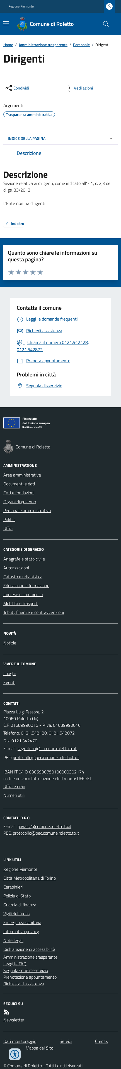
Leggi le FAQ (14, 963)
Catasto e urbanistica (22, 576)
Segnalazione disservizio (25, 970)
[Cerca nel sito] (104, 24)
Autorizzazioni (16, 567)
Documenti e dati (19, 483)
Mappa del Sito (39, 1048)
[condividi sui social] (16, 88)
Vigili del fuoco (16, 913)
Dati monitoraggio (19, 1041)
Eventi (9, 682)
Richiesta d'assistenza (23, 983)
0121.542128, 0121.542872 (48, 733)
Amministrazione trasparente (43, 45)
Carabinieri (13, 887)
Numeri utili (14, 795)
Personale (81, 45)
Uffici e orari (14, 786)
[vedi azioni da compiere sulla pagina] (79, 88)
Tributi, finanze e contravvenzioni (33, 612)
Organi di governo (19, 501)
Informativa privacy (21, 931)
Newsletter (13, 1019)
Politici (9, 519)
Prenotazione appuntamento (30, 977)
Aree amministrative (22, 475)
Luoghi (9, 673)
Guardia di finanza (19, 904)
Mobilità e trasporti (20, 603)
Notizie (9, 642)
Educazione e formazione (26, 585)
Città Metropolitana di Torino (29, 878)
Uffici (8, 528)
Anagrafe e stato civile (24, 558)
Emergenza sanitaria (22, 922)
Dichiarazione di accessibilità (29, 949)
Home (8, 45)
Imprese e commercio (23, 594)
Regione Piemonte (21, 6)
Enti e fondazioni (18, 492)
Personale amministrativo (27, 510)
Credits (101, 1041)
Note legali (13, 940)
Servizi (66, 1041)
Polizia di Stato (17, 895)
